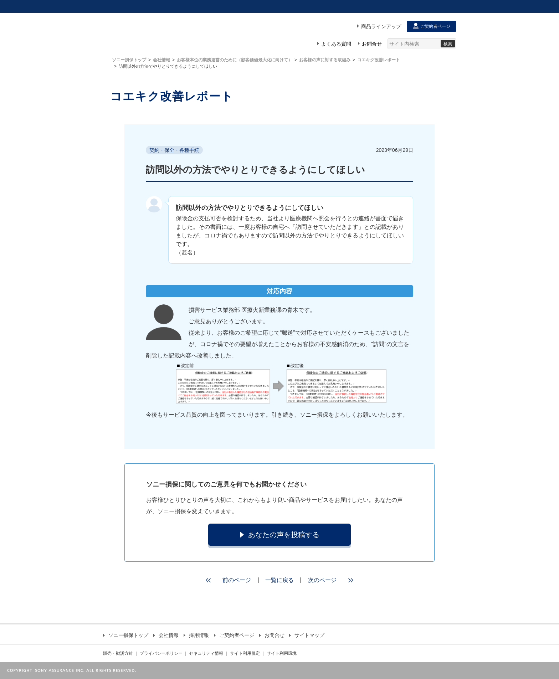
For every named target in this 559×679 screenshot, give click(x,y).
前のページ (226, 580)
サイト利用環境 (282, 653)
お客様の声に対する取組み (324, 59)
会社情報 (161, 59)
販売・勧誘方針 (118, 653)
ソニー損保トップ (129, 59)
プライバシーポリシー (161, 653)
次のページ (333, 580)
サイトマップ (306, 635)
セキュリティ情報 (206, 653)
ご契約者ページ (234, 635)
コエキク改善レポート (378, 59)
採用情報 (196, 635)
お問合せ (271, 635)
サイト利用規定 (245, 653)
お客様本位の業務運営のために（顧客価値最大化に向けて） (234, 59)
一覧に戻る (279, 580)
